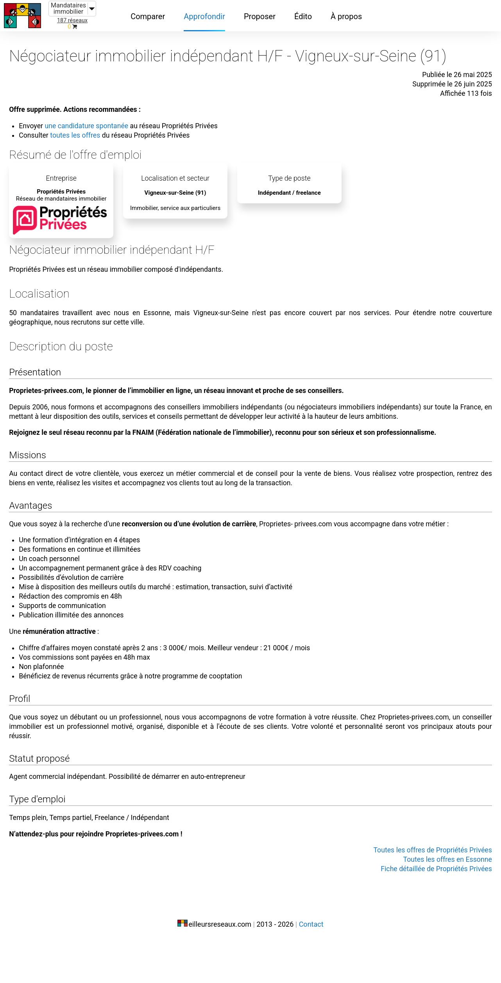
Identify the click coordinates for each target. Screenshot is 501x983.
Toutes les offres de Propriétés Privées (418, 894)
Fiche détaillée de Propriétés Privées (422, 912)
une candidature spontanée (102, 116)
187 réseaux (72, 20)
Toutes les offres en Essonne (435, 903)
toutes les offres (89, 126)
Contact (311, 966)
